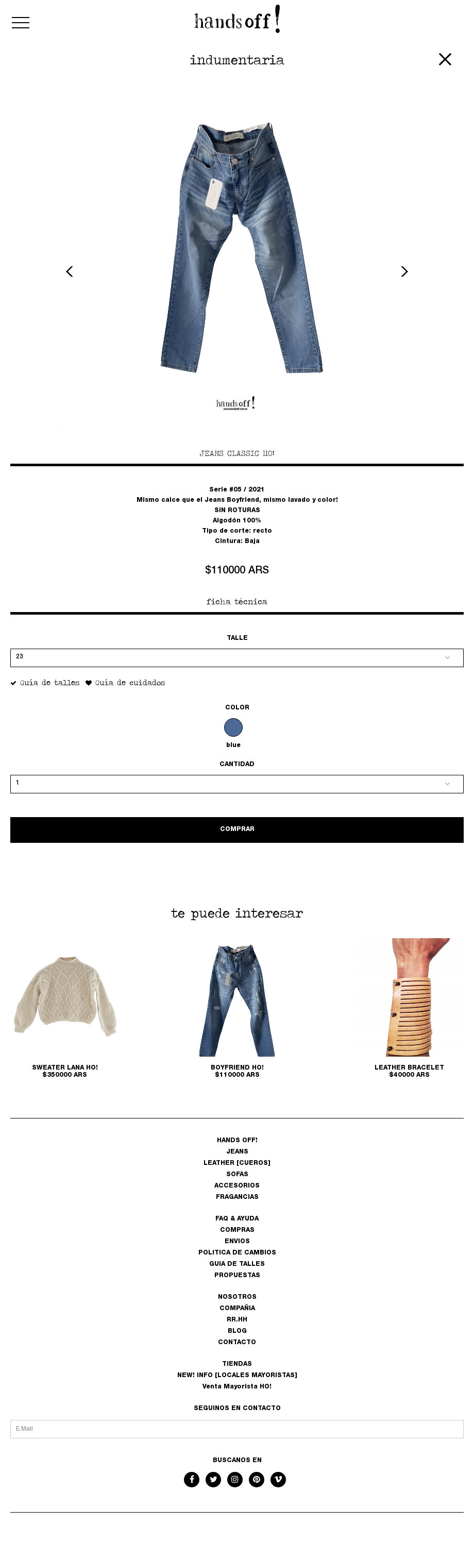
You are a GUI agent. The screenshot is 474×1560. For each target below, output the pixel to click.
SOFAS (237, 1175)
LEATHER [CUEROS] (237, 1163)
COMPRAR (237, 829)
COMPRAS (237, 1230)
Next (403, 271)
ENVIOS (237, 1242)
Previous (71, 271)
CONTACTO (237, 1342)
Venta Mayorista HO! (237, 1387)
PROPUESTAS (237, 1276)
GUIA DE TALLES (237, 1264)
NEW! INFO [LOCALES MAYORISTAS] (237, 1375)
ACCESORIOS (237, 1186)
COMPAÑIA (237, 1308)
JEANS (237, 1152)
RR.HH (237, 1320)
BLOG (237, 1331)
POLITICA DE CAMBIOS (237, 1253)
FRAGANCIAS (237, 1197)
